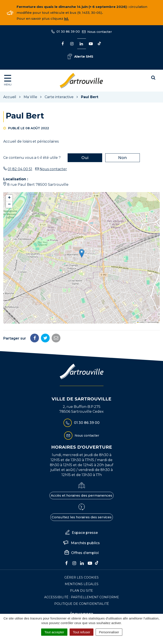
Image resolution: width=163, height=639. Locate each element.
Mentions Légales (81, 584)
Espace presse (81, 533)
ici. (66, 18)
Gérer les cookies (81, 577)
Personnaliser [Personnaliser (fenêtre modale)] (109, 632)
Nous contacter (53, 169)
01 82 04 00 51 (20, 169)
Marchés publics (81, 543)
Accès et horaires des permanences (81, 495)
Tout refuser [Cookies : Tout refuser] (81, 632)
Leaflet (140, 322)
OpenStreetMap (153, 322)
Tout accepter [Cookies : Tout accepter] (54, 632)
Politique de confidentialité (81, 604)
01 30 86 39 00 (81, 423)
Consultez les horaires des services (82, 517)
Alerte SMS (80, 56)
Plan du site (81, 591)
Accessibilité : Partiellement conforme (81, 597)
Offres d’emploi (82, 553)
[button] (81, 253)
